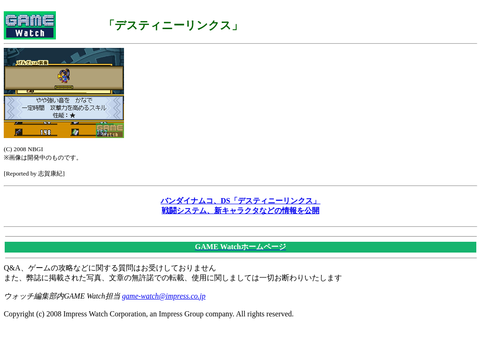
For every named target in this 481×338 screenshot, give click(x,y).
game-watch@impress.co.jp (164, 296)
